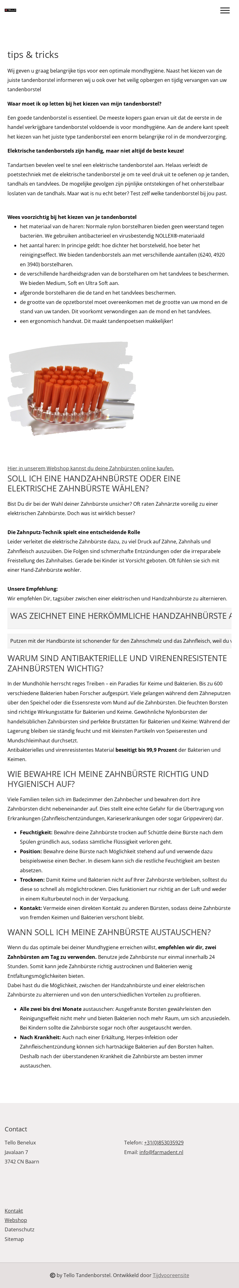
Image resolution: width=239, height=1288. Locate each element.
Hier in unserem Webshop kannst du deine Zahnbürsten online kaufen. (90, 468)
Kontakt (14, 1210)
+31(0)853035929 (164, 1142)
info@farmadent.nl (161, 1152)
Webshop (16, 1220)
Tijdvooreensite (171, 1275)
